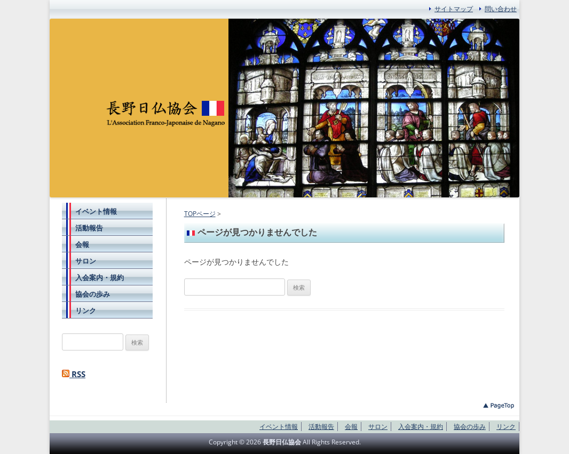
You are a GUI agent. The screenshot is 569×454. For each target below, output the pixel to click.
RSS (73, 374)
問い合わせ (501, 8)
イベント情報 (96, 211)
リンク (85, 310)
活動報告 (89, 228)
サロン (85, 261)
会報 (82, 244)
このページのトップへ (498, 406)
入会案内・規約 (99, 277)
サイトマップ (453, 8)
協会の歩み (92, 294)
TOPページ (200, 213)
